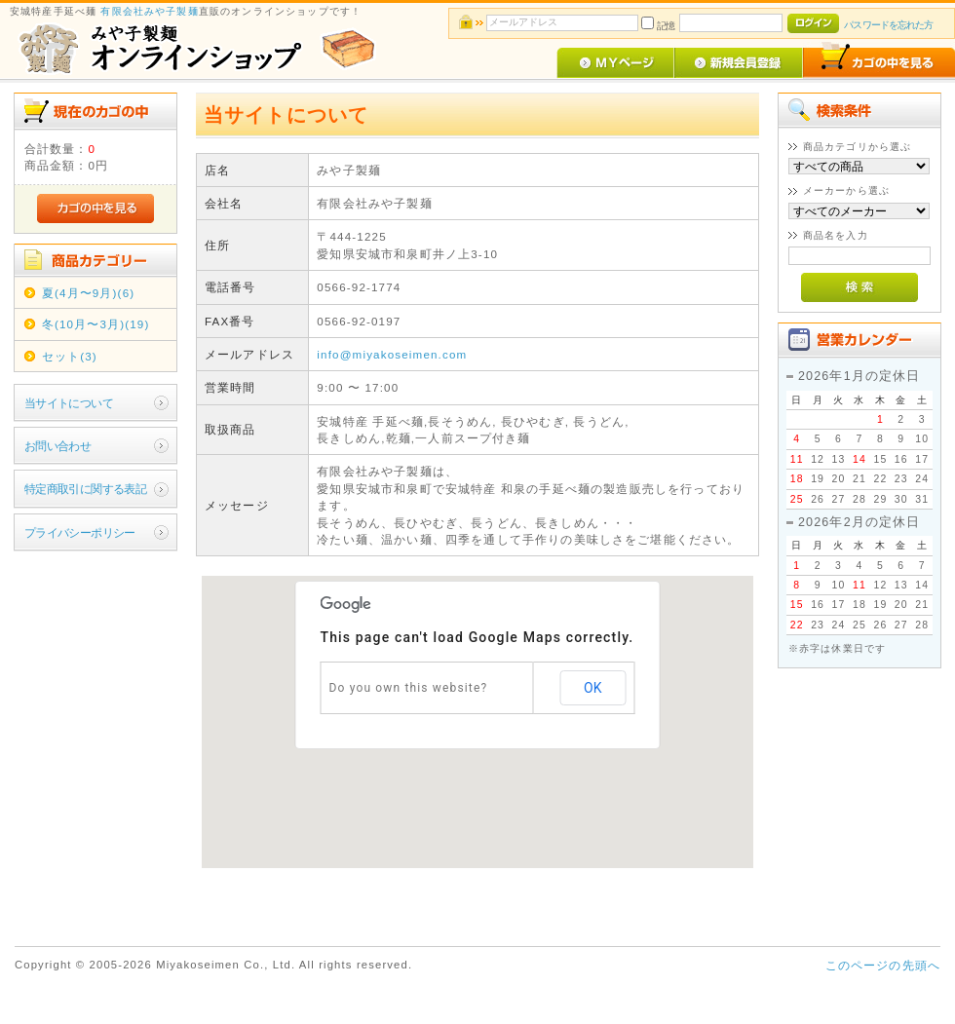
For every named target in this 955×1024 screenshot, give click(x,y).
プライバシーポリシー (79, 532)
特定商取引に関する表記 (85, 488)
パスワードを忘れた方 (888, 24)
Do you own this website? (407, 688)
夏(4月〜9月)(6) (88, 292)
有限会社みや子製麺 (149, 11)
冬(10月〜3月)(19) (96, 324)
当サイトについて (68, 403)
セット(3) (69, 356)
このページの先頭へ (882, 965)
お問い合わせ (58, 445)
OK (592, 688)
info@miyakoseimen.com (392, 354)
